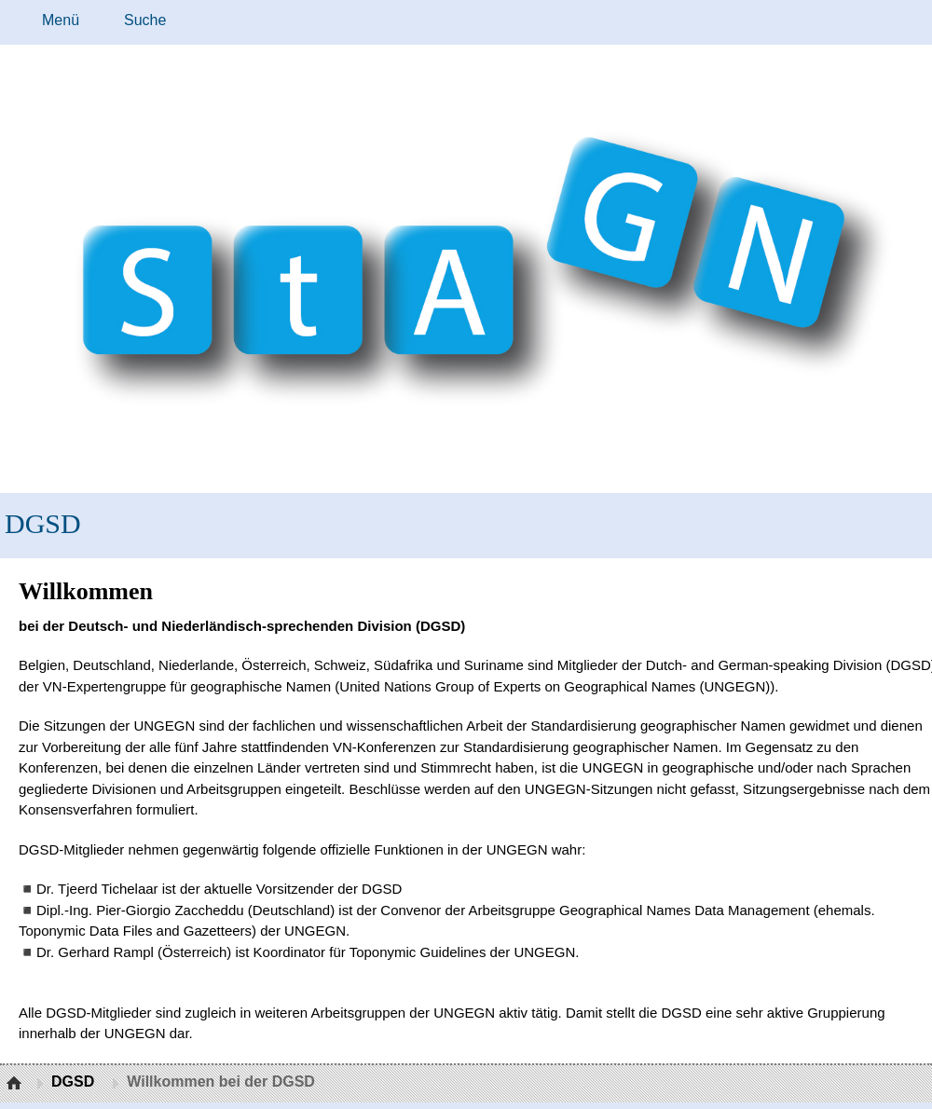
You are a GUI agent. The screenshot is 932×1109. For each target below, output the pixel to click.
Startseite (16, 1083)
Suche (145, 20)
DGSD (43, 523)
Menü (60, 20)
